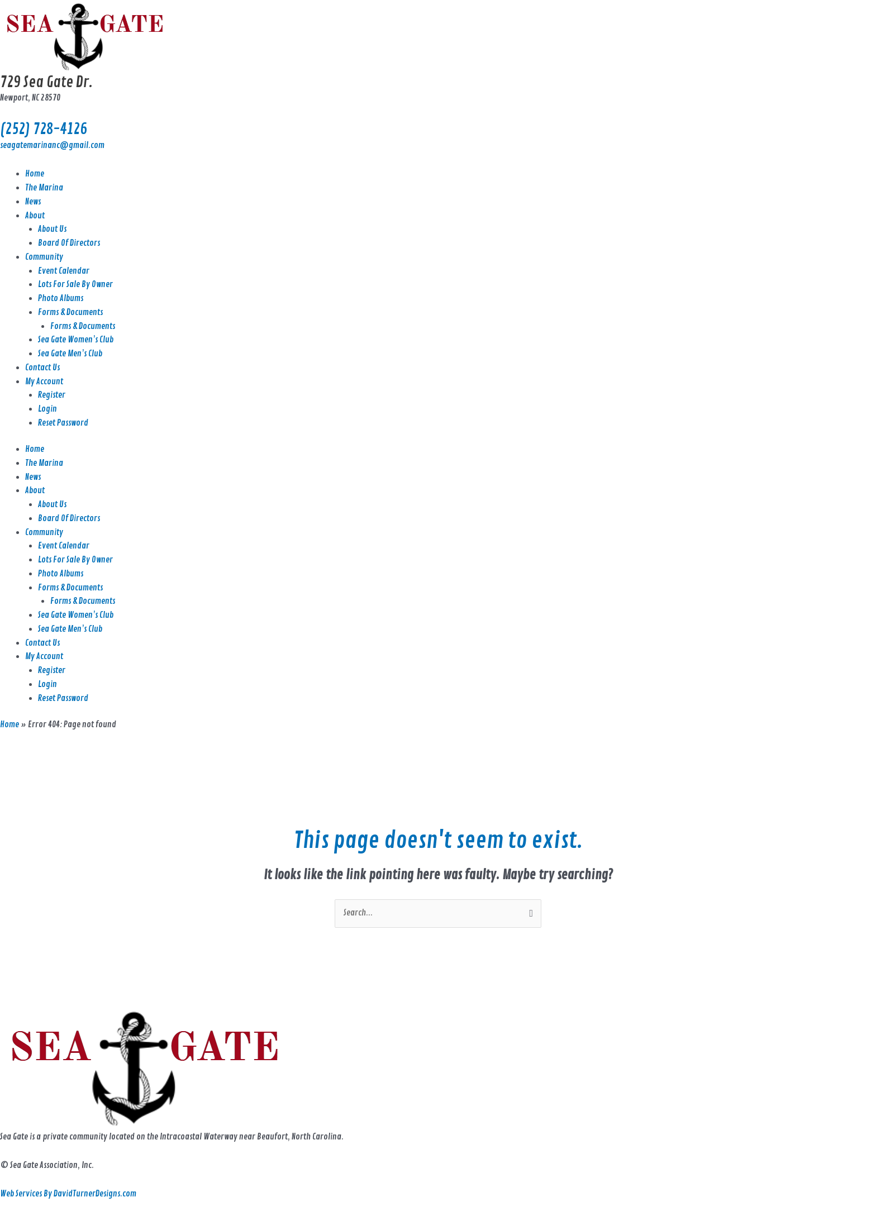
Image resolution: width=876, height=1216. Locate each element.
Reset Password (63, 423)
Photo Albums (60, 298)
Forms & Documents (70, 312)
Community (44, 257)
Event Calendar (63, 271)
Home (34, 174)
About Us (52, 229)
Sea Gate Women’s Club (75, 340)
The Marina (44, 188)
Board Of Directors (69, 243)
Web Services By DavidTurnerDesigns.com (68, 1194)
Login (47, 409)
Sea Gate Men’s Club (70, 354)
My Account (44, 381)
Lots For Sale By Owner (75, 284)
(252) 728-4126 (43, 129)
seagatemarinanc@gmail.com (52, 145)
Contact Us (42, 368)
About (35, 216)
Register (51, 395)
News (33, 202)
